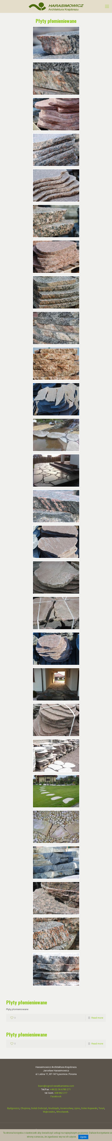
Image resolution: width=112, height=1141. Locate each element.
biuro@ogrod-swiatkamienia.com (56, 1086)
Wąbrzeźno (49, 1111)
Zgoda (83, 1137)
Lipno (77, 1108)
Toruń (101, 1108)
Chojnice (25, 1108)
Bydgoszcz (13, 1108)
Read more (97, 1017)
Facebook (56, 1096)
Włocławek (62, 1111)
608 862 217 (60, 1093)
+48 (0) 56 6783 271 (60, 1089)
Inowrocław (66, 1108)
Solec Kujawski (89, 1108)
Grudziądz (53, 1108)
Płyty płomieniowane (26, 1002)
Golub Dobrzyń (39, 1108)
